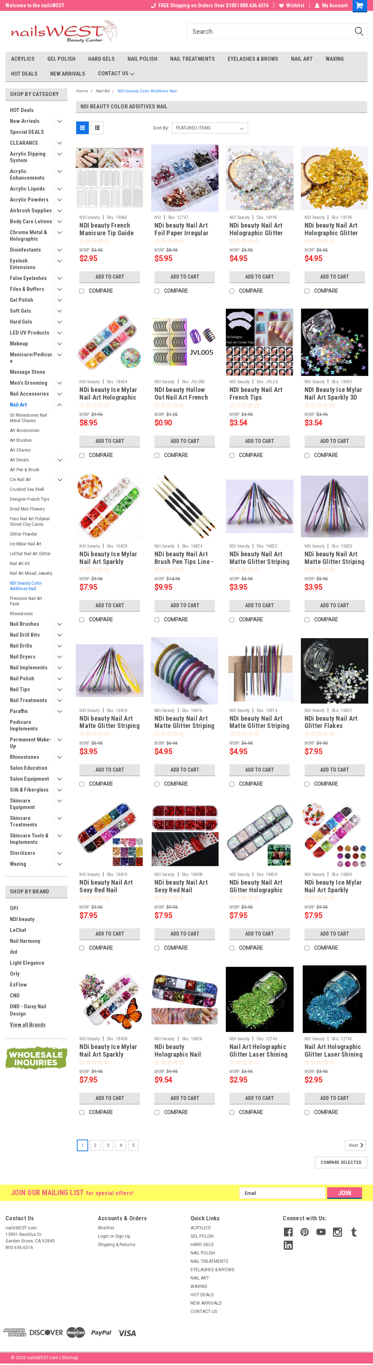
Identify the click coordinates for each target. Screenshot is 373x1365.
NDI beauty (22, 919)
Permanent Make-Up (30, 742)
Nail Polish (22, 678)
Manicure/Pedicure (31, 357)
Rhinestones (21, 613)
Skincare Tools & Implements (29, 838)
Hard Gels (21, 322)
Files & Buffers (27, 289)
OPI (14, 908)
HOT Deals (22, 110)
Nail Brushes (24, 624)
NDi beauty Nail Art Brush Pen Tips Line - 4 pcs (183, 561)
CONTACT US (116, 73)
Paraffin (19, 711)
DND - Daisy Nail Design (28, 1010)
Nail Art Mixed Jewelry (31, 573)
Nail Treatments (28, 700)
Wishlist (291, 5)
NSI (157, 217)
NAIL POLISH (142, 59)
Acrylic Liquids (27, 188)
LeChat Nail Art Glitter (30, 553)
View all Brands (28, 1024)
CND (15, 995)
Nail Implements (28, 667)
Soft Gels (20, 311)
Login (103, 1236)
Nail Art (18, 404)
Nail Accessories (29, 394)
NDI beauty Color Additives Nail (26, 585)
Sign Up (122, 1236)
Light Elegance (27, 963)
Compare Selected (341, 1162)
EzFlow (18, 984)
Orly (15, 973)
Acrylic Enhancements (27, 174)
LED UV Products (29, 332)
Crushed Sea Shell (27, 489)
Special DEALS (27, 132)
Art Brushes (21, 440)
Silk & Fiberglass (29, 789)
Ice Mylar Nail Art (26, 544)
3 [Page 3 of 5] (108, 1145)
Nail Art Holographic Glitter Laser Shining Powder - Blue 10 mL (333, 1054)
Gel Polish (21, 300)
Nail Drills (21, 646)
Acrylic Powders (29, 199)
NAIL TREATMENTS (192, 59)
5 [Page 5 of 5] (133, 1145)
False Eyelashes (28, 278)
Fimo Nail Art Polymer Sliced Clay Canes (30, 521)
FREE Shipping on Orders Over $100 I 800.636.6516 (209, 5)
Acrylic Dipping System (28, 157)
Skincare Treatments (23, 821)
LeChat (18, 930)
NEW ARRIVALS (67, 74)
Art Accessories (24, 430)
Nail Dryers (22, 656)
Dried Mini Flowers (27, 509)
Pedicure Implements (24, 725)
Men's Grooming (28, 383)
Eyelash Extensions (22, 264)
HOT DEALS (24, 74)
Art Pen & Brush (24, 469)
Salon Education (28, 768)
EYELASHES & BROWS (253, 59)
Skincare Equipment (22, 803)
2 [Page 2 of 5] (95, 1145)
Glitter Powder (23, 534)
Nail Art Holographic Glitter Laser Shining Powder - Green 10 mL (259, 1054)
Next (357, 1145)
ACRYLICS (23, 59)
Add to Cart (109, 277)
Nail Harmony (25, 941)
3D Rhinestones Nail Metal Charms (28, 417)
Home (82, 91)
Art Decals (19, 460)
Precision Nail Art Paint (26, 601)
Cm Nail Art (20, 479)
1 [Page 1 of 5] (82, 1145)
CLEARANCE (24, 143)
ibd (13, 952)
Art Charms (20, 450)
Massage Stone (27, 372)
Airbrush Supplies (31, 210)
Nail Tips (20, 689)
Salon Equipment (29, 779)
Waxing (18, 864)
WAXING (335, 59)
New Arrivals (24, 121)
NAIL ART (302, 59)
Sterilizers (22, 853)
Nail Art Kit (20, 563)
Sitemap (70, 1357)
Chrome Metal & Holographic (28, 235)
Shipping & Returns (117, 1244)
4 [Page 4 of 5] (120, 1145)
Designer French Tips (29, 499)
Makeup (19, 343)
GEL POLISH (61, 59)
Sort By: (161, 128)
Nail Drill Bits (25, 635)
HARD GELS (101, 59)
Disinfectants (25, 250)
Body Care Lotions (31, 221)
